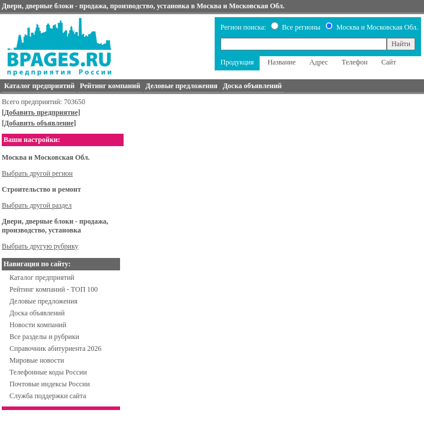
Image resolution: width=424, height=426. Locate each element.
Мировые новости (36, 360)
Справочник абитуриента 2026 (55, 348)
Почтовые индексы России (49, 384)
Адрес (318, 62)
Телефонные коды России (48, 372)
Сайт (388, 62)
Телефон (355, 62)
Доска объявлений (36, 313)
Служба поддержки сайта (47, 396)
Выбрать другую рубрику (40, 246)
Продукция (237, 62)
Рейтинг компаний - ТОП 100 (53, 289)
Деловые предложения (43, 301)
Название (281, 62)
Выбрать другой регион (37, 173)
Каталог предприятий (42, 277)
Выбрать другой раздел (37, 205)
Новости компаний (37, 325)
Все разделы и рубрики (44, 337)
